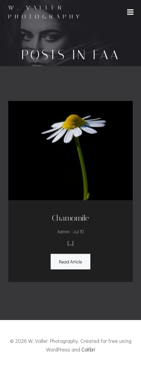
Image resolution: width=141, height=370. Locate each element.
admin (63, 231)
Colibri (88, 349)
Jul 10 (78, 231)
